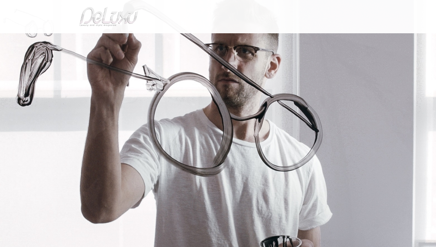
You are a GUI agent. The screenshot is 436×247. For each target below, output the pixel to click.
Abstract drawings (116, 56)
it (350, 8)
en (372, 8)
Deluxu (61, 56)
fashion (247, 39)
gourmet (369, 39)
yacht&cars (274, 39)
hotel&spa (305, 39)
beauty (216, 39)
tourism (339, 39)
